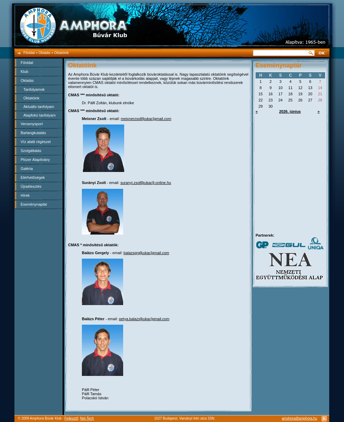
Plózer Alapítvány (35, 160)
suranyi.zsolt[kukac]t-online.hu (145, 183)
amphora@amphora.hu (299, 418)
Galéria (27, 168)
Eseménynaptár (34, 204)
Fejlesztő (71, 418)
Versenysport (32, 124)
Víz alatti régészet (36, 142)
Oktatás (27, 80)
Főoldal (27, 63)
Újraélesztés (31, 186)
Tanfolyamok (34, 89)
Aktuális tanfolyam (38, 107)
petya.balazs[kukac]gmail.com (144, 319)
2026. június (290, 111)
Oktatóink (31, 98)
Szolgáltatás (31, 151)
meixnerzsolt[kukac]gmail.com (146, 119)
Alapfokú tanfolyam (39, 115)
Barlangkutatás (33, 133)
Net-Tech (87, 418)
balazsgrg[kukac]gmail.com (146, 253)
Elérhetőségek (33, 177)
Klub (24, 71)
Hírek (25, 195)
